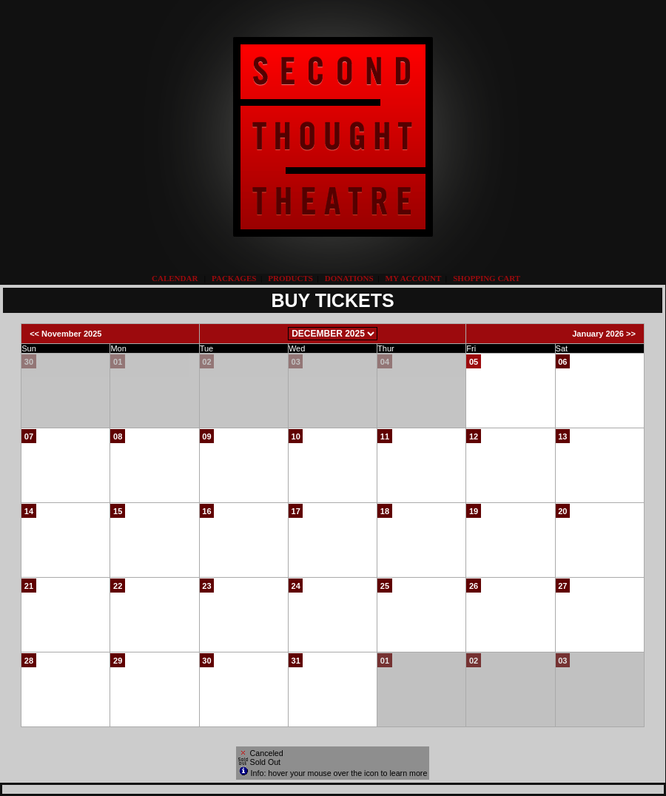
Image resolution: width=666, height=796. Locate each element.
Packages (234, 278)
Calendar (175, 278)
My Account (412, 278)
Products (290, 278)
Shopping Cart (486, 278)
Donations (349, 278)
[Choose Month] (332, 333)
